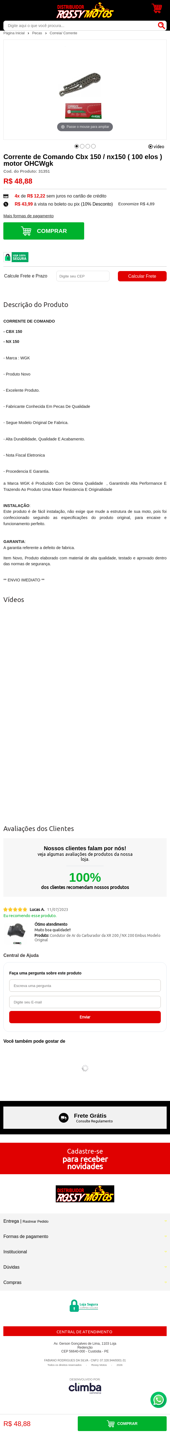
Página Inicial (14, 33)
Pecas (37, 33)
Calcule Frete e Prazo (25, 276)
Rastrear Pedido (35, 1221)
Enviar (85, 1017)
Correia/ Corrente (63, 33)
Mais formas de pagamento (28, 216)
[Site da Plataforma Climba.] (85, 1386)
